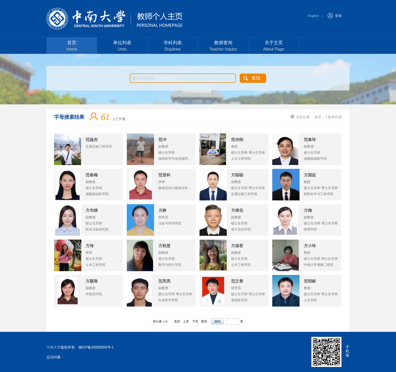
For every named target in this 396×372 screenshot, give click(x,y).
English (313, 16)
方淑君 (237, 246)
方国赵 (310, 175)
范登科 (164, 175)
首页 (72, 46)
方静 (162, 210)
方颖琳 (92, 281)
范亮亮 (164, 281)
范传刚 (237, 139)
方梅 (308, 210)
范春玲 (310, 139)
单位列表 (122, 46)
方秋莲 (164, 246)
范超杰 (92, 139)
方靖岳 (237, 210)
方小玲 (310, 246)
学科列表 (172, 46)
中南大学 (53, 347)
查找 (255, 78)
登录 (334, 15)
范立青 (237, 281)
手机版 (347, 351)
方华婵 (92, 210)
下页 (195, 321)
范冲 (162, 139)
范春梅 (92, 175)
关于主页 (274, 46)
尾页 (204, 321)
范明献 (310, 281)
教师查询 (223, 46)
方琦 (90, 246)
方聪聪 (237, 175)
